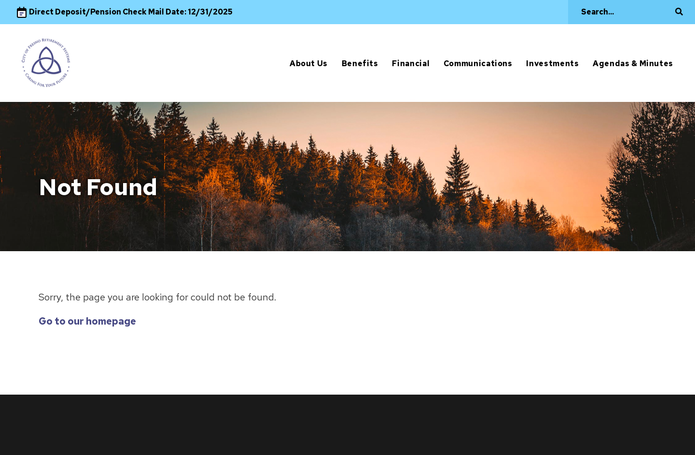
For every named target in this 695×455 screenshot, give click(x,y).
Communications (478, 63)
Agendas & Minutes (633, 63)
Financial (411, 63)
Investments (552, 63)
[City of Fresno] (46, 63)
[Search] (626, 12)
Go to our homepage (87, 321)
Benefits (360, 63)
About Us (309, 63)
